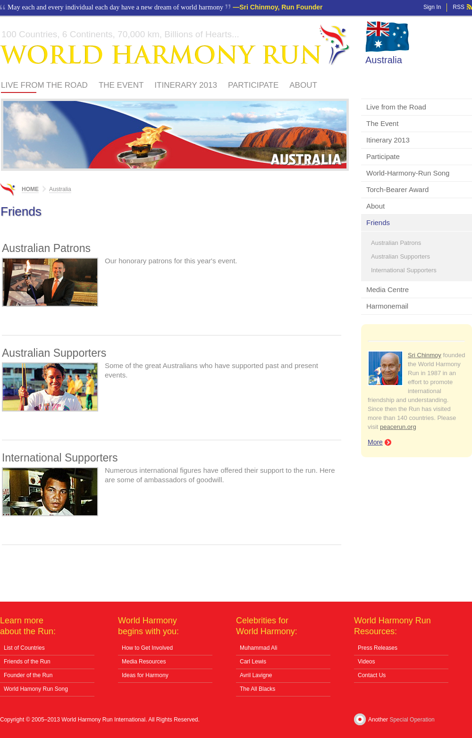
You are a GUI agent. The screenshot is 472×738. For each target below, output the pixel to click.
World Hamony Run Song (36, 689)
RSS (458, 7)
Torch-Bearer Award (397, 189)
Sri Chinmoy (424, 355)
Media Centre (387, 289)
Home (30, 189)
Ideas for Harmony (145, 675)
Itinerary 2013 (185, 85)
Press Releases (377, 648)
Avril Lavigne (256, 675)
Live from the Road (44, 85)
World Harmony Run (175, 45)
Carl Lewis (253, 661)
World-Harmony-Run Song (407, 173)
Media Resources (144, 661)
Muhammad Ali (258, 648)
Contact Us (372, 675)
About (303, 85)
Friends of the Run (27, 661)
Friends (378, 222)
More (375, 442)
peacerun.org (398, 426)
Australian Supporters (400, 256)
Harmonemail (387, 306)
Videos (366, 661)
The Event (121, 85)
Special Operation (411, 719)
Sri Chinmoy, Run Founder (280, 7)
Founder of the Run (28, 675)
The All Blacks (257, 689)
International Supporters (404, 270)
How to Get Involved (147, 648)
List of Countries (24, 648)
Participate (253, 85)
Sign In (432, 7)
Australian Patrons (396, 242)
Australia (383, 60)
